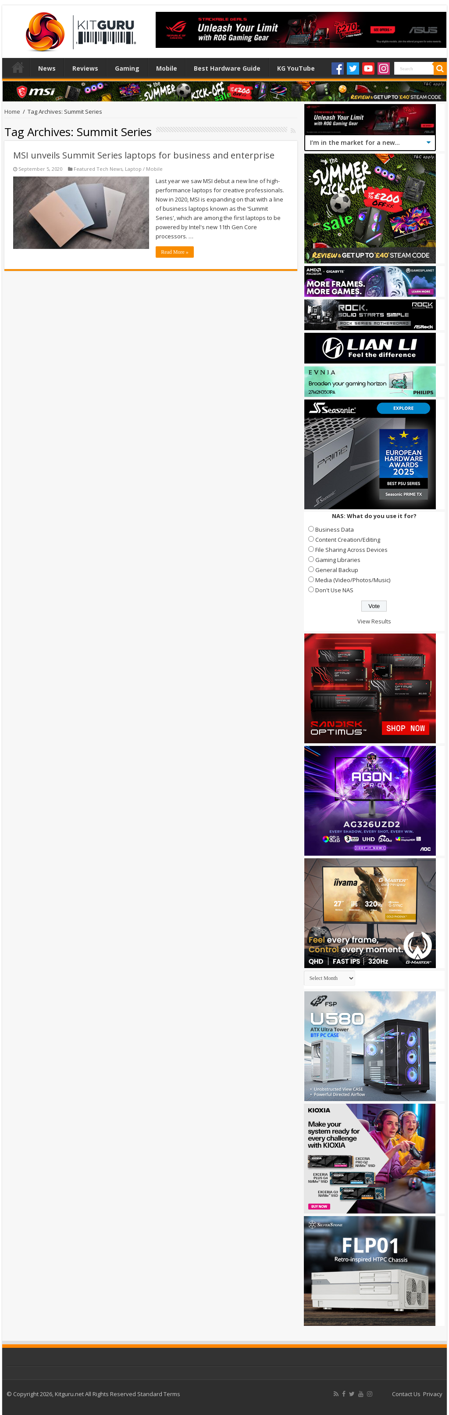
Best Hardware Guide (227, 68)
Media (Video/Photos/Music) (352, 580)
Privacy (432, 1394)
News (47, 68)
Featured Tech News (98, 169)
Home (18, 67)
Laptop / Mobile (144, 169)
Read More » (175, 252)
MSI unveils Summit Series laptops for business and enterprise (143, 155)
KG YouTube (296, 68)
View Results (374, 621)
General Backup (336, 570)
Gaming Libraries (337, 560)
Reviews (85, 68)
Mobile (166, 68)
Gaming (127, 68)
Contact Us (406, 1394)
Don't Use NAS (334, 590)
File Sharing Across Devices (351, 550)
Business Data (334, 529)
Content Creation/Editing (347, 540)
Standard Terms (158, 1394)
